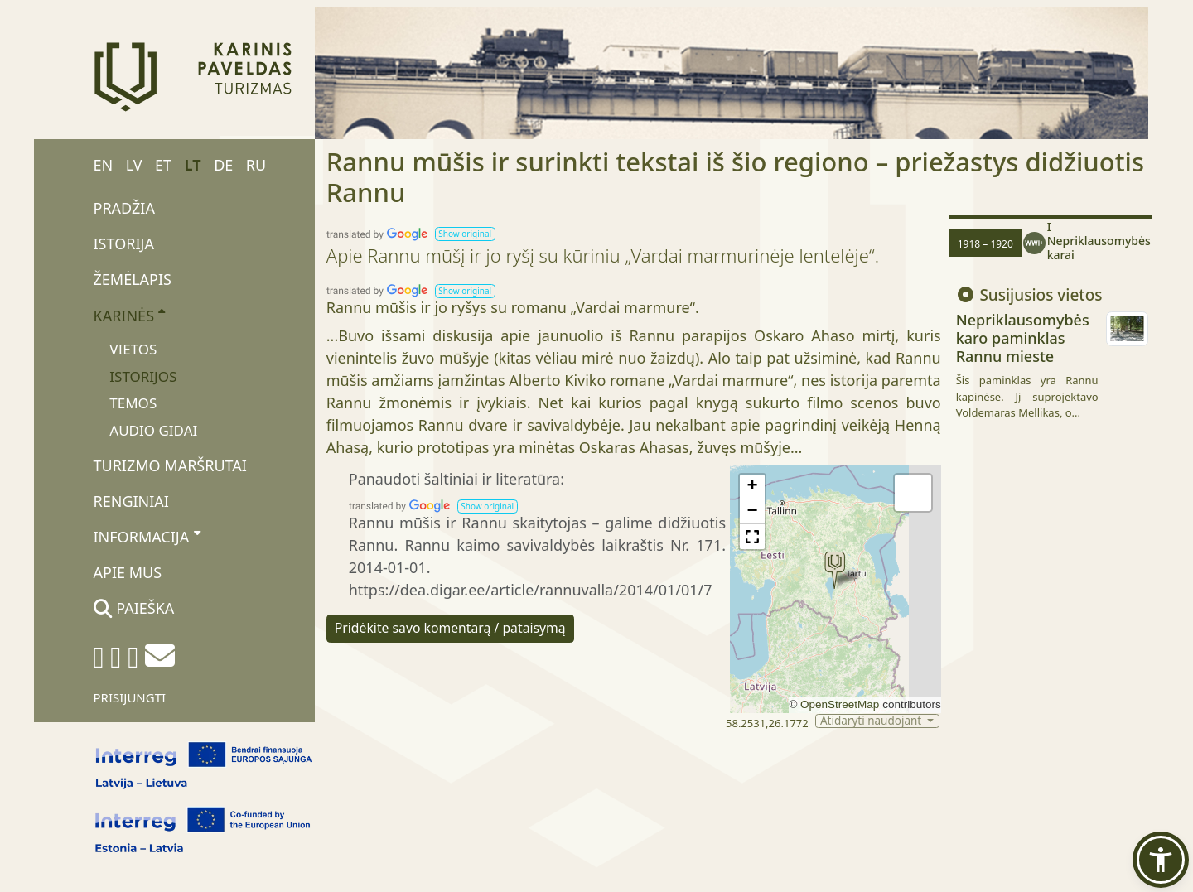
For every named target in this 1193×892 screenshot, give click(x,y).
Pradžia (124, 208)
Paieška (134, 608)
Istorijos (142, 376)
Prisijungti (130, 697)
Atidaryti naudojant (872, 721)
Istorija (124, 243)
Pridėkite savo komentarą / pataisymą (450, 628)
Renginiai (131, 501)
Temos (133, 402)
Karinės (130, 314)
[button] (465, 234)
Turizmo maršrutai (170, 465)
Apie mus (128, 572)
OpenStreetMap (839, 704)
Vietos (133, 349)
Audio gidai (153, 430)
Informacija (147, 536)
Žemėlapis (132, 279)
